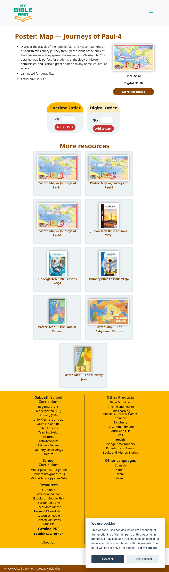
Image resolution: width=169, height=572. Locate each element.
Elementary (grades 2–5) (48, 474)
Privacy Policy (12, 568)
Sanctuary (120, 422)
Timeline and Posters (120, 407)
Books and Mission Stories (120, 452)
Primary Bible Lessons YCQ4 (109, 279)
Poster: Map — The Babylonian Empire (109, 329)
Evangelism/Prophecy (120, 444)
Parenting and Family (120, 448)
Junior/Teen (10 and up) (48, 419)
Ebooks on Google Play (48, 498)
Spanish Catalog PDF (48, 534)
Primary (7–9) (49, 415)
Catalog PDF (48, 528)
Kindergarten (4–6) (48, 411)
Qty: (57, 119)
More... (120, 478)
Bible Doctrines (120, 402)
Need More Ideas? (49, 507)
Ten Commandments (120, 427)
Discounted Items (49, 503)
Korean (120, 470)
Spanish (120, 465)
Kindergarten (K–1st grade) (49, 470)
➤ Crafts (48, 490)
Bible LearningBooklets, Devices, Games (120, 412)
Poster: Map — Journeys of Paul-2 (109, 185)
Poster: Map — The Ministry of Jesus (83, 377)
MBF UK (48, 524)
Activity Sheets (48, 441)
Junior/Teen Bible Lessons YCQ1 (109, 233)
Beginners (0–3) (48, 407)
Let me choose (147, 548)
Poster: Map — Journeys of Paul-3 (57, 233)
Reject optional (143, 559)
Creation (120, 418)
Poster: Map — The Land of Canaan (57, 329)
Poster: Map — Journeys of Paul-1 (57, 185)
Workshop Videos (48, 494)
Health (120, 439)
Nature (48, 454)
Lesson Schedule (48, 516)
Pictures (48, 437)
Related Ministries (49, 520)
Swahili (120, 474)
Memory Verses (48, 445)
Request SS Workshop (48, 511)
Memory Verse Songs (48, 450)
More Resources (133, 92)
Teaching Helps (48, 432)
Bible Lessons (49, 428)
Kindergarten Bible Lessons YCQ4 (57, 281)
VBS (120, 435)
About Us (48, 542)
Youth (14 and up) (49, 424)
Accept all (108, 559)
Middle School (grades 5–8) (49, 478)
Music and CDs (120, 431)
